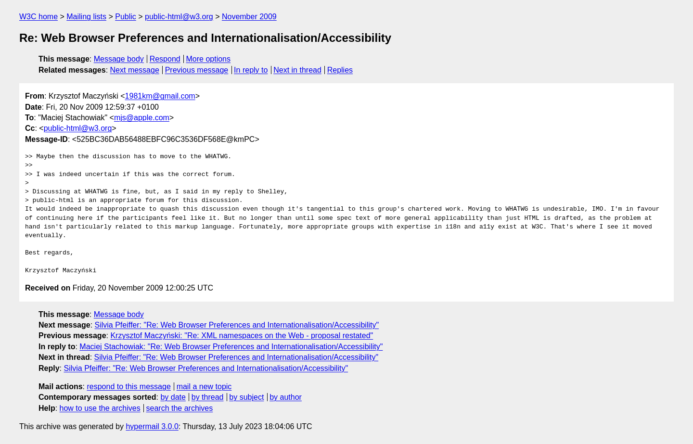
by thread (208, 397)
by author (286, 397)
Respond (165, 59)
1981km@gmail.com (160, 96)
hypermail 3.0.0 (152, 426)
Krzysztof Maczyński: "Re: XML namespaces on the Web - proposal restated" (241, 335)
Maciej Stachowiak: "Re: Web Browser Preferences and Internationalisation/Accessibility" (231, 347)
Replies (340, 70)
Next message (134, 70)
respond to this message (128, 386)
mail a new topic (204, 386)
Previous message (197, 70)
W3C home (38, 17)
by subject (246, 397)
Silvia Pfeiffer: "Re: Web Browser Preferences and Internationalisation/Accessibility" (237, 325)
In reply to (251, 70)
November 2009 (249, 17)
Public (125, 17)
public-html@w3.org (179, 17)
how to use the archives (100, 408)
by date (172, 397)
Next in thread (297, 70)
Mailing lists (86, 17)
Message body (119, 59)
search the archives (179, 408)
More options (208, 59)
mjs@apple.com (141, 118)
